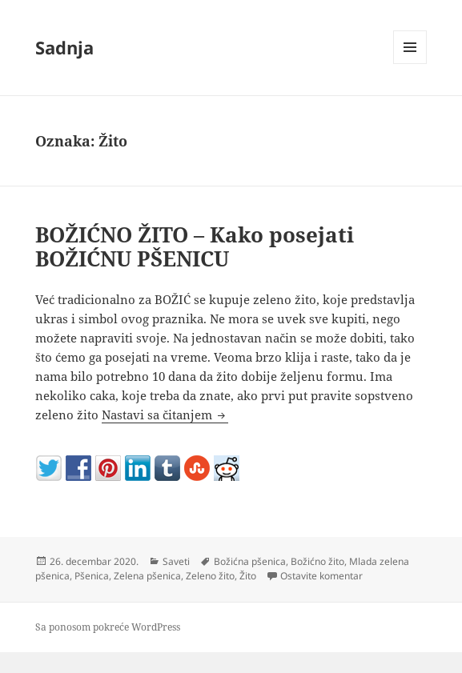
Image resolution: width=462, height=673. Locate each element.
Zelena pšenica (147, 576)
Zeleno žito (210, 576)
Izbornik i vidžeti (410, 63)
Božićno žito (317, 561)
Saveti (176, 561)
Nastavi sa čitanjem (165, 415)
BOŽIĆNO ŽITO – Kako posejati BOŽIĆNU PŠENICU (194, 246)
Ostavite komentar (321, 576)
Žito (247, 576)
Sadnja (64, 47)
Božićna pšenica (250, 561)
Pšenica (91, 576)
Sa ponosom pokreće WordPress (107, 627)
